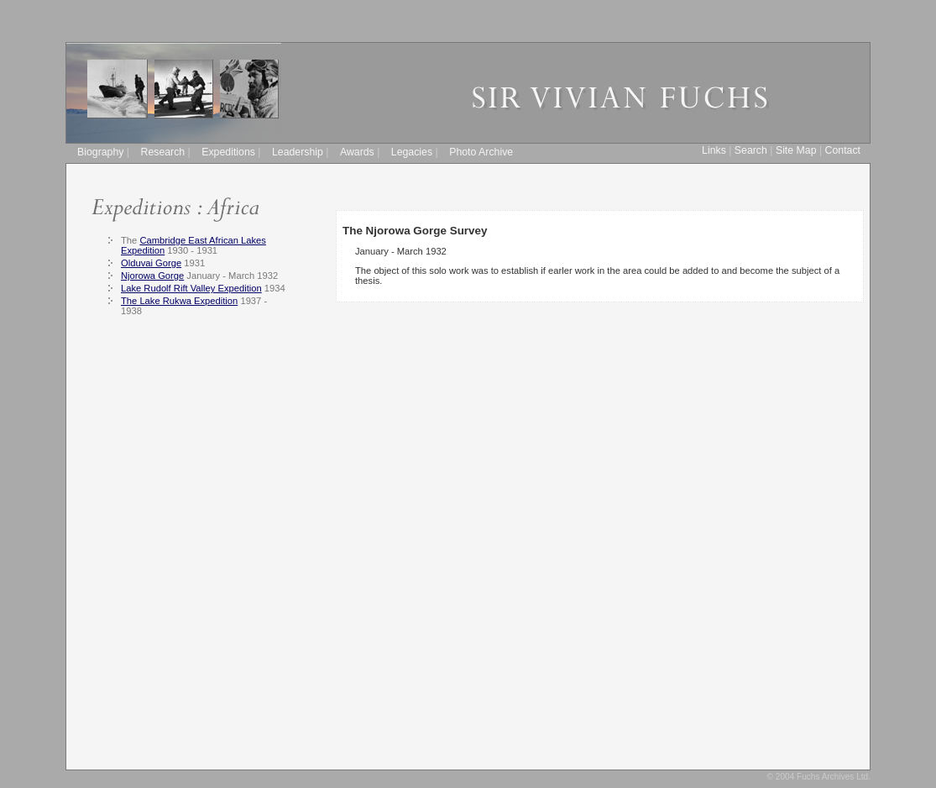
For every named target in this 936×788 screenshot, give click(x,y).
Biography (100, 152)
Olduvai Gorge (151, 263)
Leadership (297, 152)
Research (163, 152)
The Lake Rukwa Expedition (179, 301)
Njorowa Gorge (152, 276)
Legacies (411, 152)
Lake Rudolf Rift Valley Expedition (191, 288)
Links (714, 150)
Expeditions (228, 152)
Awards (357, 152)
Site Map (796, 150)
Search (751, 150)
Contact (842, 150)
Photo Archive (481, 152)
